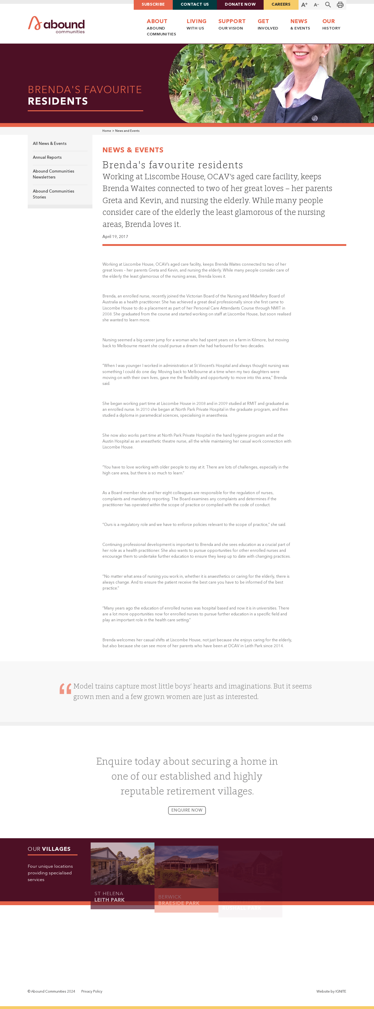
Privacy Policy (91, 991)
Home (106, 131)
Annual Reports (47, 158)
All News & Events (49, 144)
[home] (56, 25)
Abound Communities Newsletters (53, 174)
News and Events (127, 131)
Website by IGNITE (331, 991)
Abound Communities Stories (53, 194)
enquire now (187, 814)
